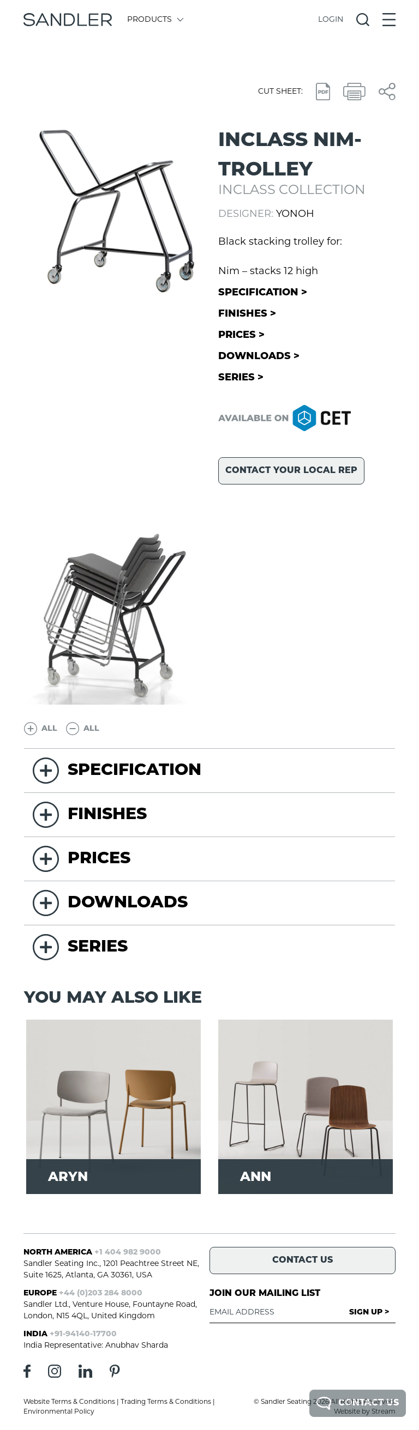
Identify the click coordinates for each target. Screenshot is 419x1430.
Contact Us (357, 1403)
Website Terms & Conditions (69, 1402)
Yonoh (295, 214)
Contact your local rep (291, 470)
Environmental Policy (58, 1412)
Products (154, 20)
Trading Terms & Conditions (166, 1402)
